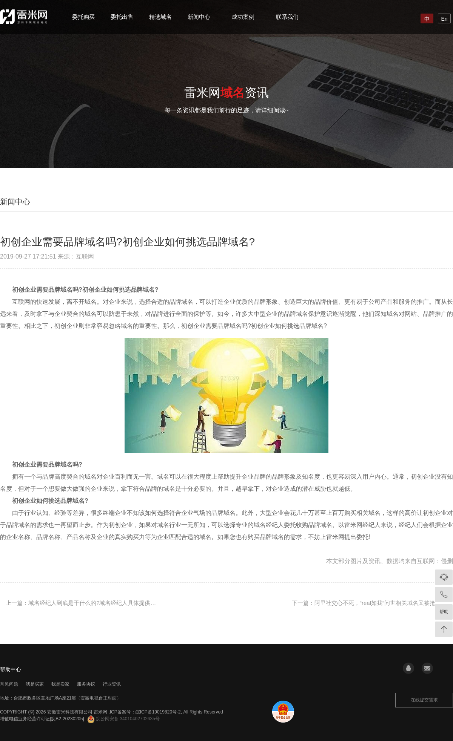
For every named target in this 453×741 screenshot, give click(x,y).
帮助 (443, 611)
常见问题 (9, 684)
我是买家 (35, 684)
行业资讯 (112, 684)
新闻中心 (199, 17)
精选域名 (160, 17)
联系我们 (287, 17)
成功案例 (243, 17)
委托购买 (83, 17)
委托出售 (122, 17)
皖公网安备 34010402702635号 (124, 718)
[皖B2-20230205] (67, 718)
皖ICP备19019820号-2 (158, 712)
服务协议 (86, 684)
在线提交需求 (424, 700)
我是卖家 (60, 684)
